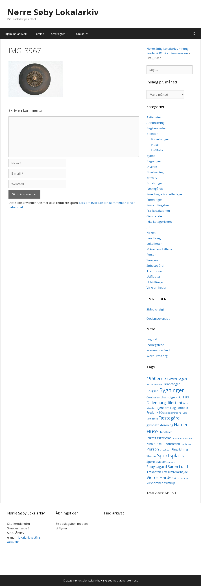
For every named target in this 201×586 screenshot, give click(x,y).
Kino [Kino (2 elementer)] (150, 444)
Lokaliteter (154, 243)
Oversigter (62, 33)
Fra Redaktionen (158, 210)
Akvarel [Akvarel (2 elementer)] (172, 379)
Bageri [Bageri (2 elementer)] (182, 379)
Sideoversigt (155, 309)
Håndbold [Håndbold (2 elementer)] (165, 432)
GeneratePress (128, 580)
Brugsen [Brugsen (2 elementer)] (152, 391)
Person (151, 254)
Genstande (154, 216)
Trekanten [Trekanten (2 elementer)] (154, 472)
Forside (39, 33)
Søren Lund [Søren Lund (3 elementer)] (178, 466)
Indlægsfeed (155, 345)
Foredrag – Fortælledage (164, 194)
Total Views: (155, 493)
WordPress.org (157, 356)
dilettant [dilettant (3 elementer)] (175, 402)
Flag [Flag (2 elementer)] (173, 408)
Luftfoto (157, 150)
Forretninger (160, 139)
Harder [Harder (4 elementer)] (181, 424)
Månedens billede (159, 249)
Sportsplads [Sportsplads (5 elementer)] (170, 455)
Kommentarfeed (158, 350)
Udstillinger (155, 282)
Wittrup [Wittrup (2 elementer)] (169, 483)
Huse (155, 145)
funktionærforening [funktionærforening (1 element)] (171, 413)
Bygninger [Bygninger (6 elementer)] (171, 390)
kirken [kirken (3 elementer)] (159, 443)
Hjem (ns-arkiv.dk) (16, 33)
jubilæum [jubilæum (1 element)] (187, 438)
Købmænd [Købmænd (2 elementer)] (172, 444)
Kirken (151, 232)
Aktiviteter (154, 117)
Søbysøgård (155, 265)
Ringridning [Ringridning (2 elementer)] (179, 449)
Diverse (152, 167)
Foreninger (154, 199)
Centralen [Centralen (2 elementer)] (153, 397)
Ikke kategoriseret (159, 221)
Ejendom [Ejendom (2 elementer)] (163, 408)
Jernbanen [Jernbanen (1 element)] (177, 438)
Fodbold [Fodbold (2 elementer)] (182, 408)
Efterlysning (155, 172)
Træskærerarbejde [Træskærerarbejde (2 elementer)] (175, 472)
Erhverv (152, 178)
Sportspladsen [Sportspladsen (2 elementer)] (157, 462)
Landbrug (154, 238)
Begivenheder (156, 128)
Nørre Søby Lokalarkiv (53, 11)
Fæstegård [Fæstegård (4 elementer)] (169, 418)
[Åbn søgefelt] (194, 33)
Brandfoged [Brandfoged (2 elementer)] (172, 384)
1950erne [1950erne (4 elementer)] (156, 378)
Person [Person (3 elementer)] (153, 449)
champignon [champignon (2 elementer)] (169, 397)
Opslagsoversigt (158, 318)
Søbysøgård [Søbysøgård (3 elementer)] (157, 466)
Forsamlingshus (158, 205)
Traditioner (155, 271)
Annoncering (156, 123)
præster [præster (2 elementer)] (165, 449)
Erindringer (155, 183)
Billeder (152, 134)
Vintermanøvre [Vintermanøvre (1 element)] (181, 478)
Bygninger (154, 161)
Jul (148, 227)
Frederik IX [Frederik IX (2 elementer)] (154, 412)
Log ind (152, 339)
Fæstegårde (155, 189)
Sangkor (152, 260)
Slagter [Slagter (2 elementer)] (151, 456)
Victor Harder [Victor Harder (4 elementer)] (160, 477)
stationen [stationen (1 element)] (171, 462)
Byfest (151, 156)
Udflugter (153, 276)
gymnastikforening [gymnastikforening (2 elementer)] (160, 425)
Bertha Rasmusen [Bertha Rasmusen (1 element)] (155, 384)
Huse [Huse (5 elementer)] (152, 431)
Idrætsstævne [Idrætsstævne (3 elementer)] (159, 437)
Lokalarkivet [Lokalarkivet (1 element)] (186, 444)
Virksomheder (157, 287)
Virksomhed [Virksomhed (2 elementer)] (155, 483)
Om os (84, 33)
